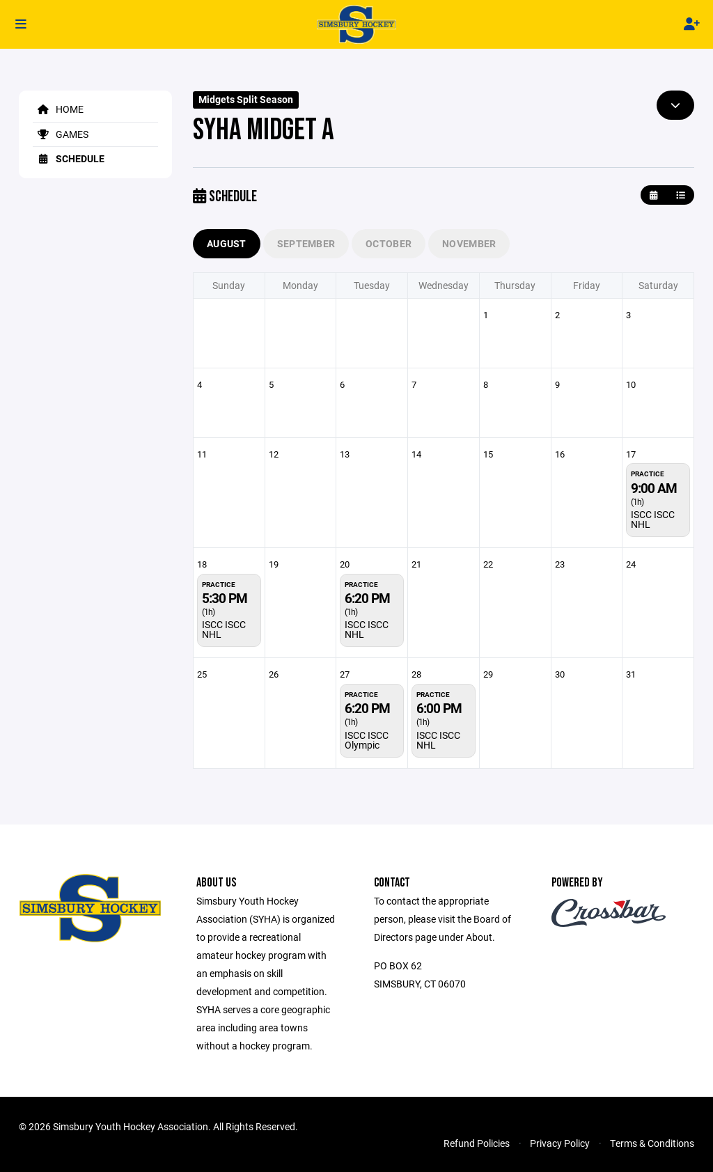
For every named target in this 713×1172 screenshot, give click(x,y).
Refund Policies (477, 1143)
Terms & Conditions (652, 1143)
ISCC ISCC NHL (653, 519)
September (306, 243)
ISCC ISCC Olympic (367, 739)
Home (58, 109)
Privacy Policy (560, 1143)
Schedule (68, 158)
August (226, 243)
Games (60, 134)
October (389, 243)
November (469, 243)
